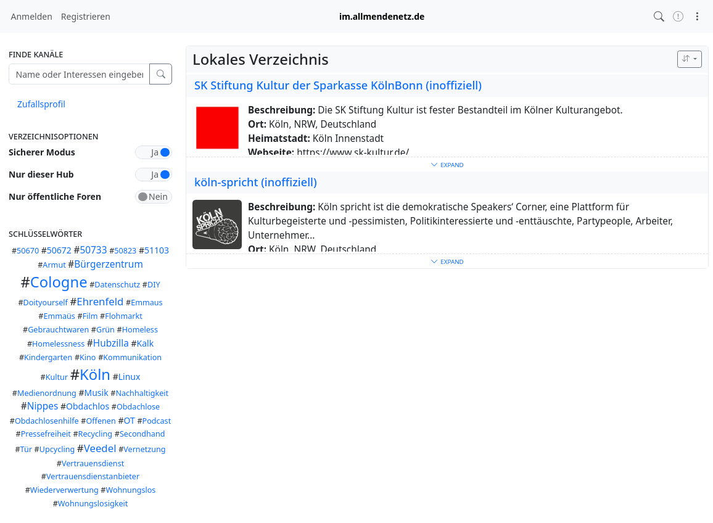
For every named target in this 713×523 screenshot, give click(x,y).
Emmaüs (59, 316)
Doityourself (45, 302)
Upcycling (57, 449)
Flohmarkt (123, 316)
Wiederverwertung (64, 490)
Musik (96, 392)
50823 (125, 250)
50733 (93, 250)
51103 (156, 250)
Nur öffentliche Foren (55, 196)
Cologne (59, 282)
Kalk (145, 343)
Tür (26, 449)
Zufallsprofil (41, 104)
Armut (54, 265)
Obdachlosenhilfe (47, 421)
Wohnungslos (130, 490)
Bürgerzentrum (108, 264)
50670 (28, 250)
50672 (59, 250)
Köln (95, 374)
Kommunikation (132, 357)
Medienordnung (46, 393)
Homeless (140, 329)
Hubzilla (111, 343)
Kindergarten (48, 357)
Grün (105, 329)
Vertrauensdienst (93, 463)
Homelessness (58, 344)
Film (90, 316)
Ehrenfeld (99, 301)
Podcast (156, 421)
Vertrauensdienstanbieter (92, 476)
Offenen (100, 421)
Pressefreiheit (46, 434)
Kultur (57, 377)
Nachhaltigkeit (141, 393)
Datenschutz (117, 284)
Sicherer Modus (42, 152)
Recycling (95, 434)
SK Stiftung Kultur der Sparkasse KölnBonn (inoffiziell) (338, 85)
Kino (88, 357)
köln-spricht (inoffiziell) (255, 182)
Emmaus (146, 302)
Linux (129, 376)
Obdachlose (138, 407)
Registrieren (85, 16)
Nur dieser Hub (41, 174)
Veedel (100, 448)
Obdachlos (87, 406)
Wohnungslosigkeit (93, 503)
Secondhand (142, 434)
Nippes (43, 406)
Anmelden (31, 16)
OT (128, 420)
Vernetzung (144, 449)
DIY (153, 284)
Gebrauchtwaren (58, 329)
